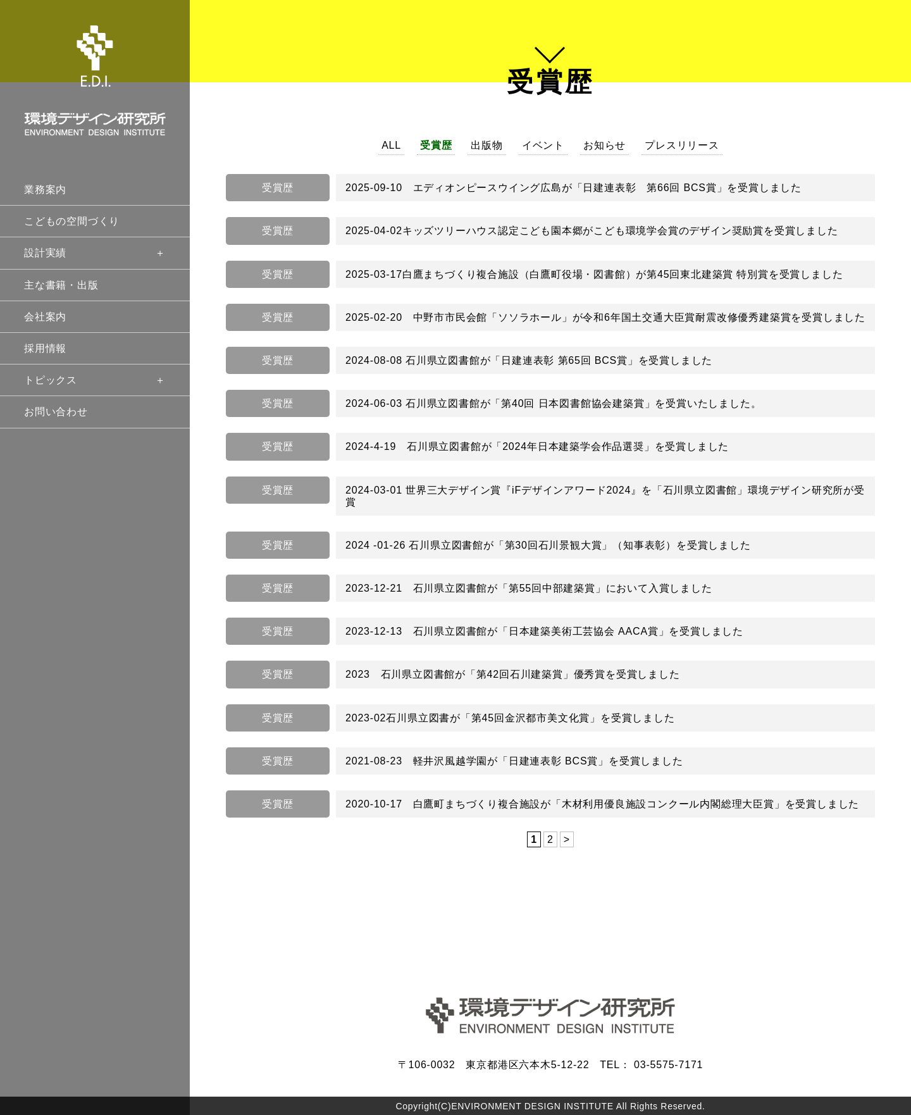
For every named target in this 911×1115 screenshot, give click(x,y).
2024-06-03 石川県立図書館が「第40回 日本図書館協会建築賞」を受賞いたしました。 (553, 403)
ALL (391, 145)
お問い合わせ (56, 411)
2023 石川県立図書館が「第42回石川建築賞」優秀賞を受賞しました (512, 674)
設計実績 (95, 253)
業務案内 (45, 189)
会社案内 (45, 316)
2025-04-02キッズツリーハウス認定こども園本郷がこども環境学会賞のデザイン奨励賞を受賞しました (591, 230)
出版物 (486, 145)
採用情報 (45, 348)
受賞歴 (436, 145)
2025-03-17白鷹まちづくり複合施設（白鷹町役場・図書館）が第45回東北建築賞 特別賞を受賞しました (594, 274)
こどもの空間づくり (72, 221)
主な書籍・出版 (61, 285)
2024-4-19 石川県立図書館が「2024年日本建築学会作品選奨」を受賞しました (537, 446)
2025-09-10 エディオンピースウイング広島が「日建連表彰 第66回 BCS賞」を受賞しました (573, 187)
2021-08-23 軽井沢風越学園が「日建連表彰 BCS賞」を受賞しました (514, 761)
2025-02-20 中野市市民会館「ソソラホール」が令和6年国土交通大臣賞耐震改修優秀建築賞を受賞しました (605, 317)
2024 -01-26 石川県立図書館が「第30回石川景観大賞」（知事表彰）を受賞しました (548, 545)
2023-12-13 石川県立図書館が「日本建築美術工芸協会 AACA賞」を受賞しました (544, 631)
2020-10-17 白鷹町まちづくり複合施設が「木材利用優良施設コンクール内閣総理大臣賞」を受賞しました (602, 804)
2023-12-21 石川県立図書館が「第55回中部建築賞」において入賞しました (528, 588)
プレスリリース (682, 145)
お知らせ (604, 145)
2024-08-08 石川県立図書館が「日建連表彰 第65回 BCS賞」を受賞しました (528, 360)
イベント (543, 145)
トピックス (95, 380)
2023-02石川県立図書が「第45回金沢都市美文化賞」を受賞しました (510, 718)
